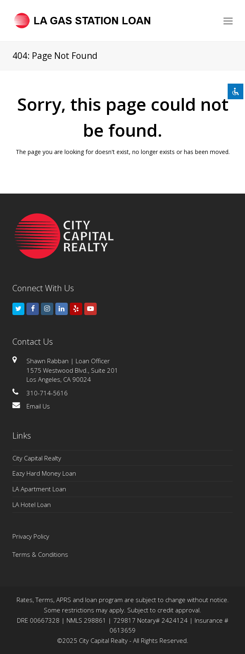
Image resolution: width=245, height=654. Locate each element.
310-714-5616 (47, 393)
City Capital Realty (36, 458)
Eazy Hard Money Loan (44, 473)
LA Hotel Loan (31, 504)
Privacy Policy (30, 536)
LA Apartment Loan (39, 489)
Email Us (38, 406)
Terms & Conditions (40, 554)
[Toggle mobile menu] (228, 20)
